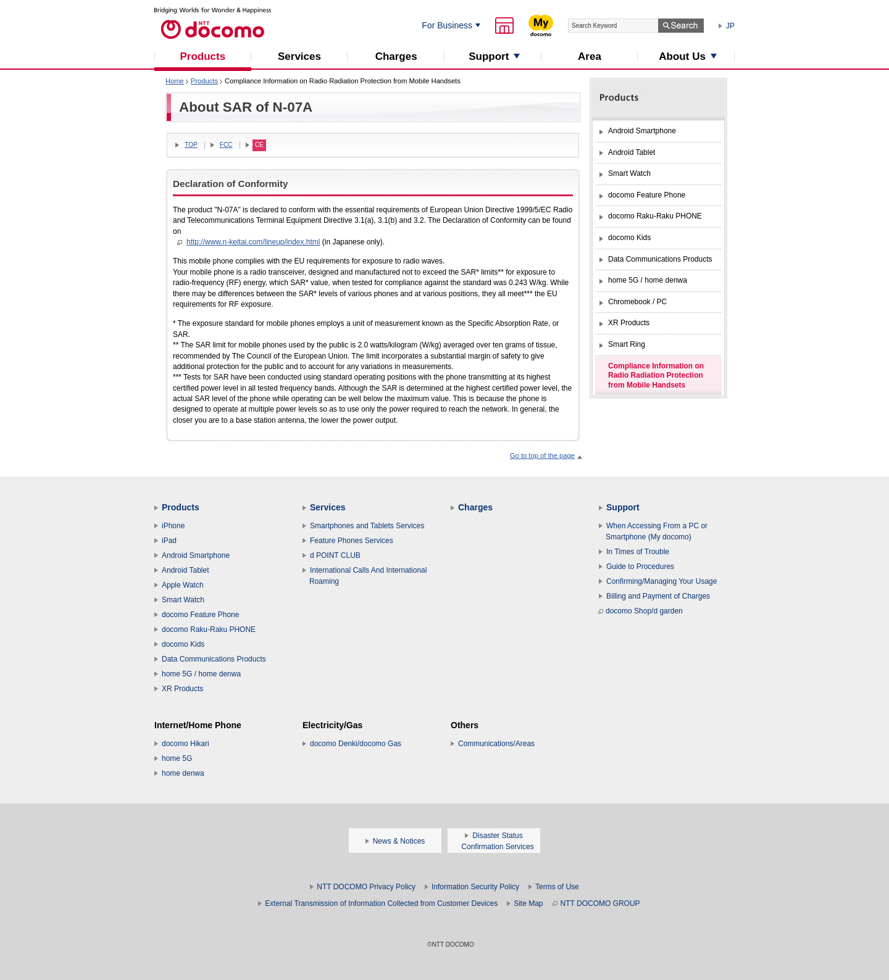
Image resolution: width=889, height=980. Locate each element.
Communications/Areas (496, 743)
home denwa (183, 773)
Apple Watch (183, 585)
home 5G (177, 758)
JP (730, 26)
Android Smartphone (196, 555)
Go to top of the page (542, 455)
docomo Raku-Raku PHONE (209, 629)
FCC (226, 144)
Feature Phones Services (351, 540)
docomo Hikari (185, 743)
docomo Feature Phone (200, 614)
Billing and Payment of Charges (658, 596)
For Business (447, 25)
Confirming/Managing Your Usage (661, 581)
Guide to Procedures (640, 566)
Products (204, 81)
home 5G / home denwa (201, 674)
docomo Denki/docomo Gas (355, 743)
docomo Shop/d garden (640, 611)
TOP (191, 144)
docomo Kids (183, 644)
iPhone (173, 525)
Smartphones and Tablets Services (367, 525)
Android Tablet (185, 570)
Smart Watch (183, 600)
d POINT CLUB (335, 555)
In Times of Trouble (637, 551)
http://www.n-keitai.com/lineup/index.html (253, 242)
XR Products (182, 688)
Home (174, 81)
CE (259, 144)
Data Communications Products (214, 659)
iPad (169, 540)
